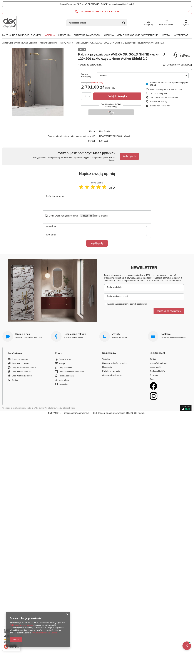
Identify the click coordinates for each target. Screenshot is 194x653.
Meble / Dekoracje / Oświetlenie (137, 35)
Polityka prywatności (111, 371)
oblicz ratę (165, 106)
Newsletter (144, 267)
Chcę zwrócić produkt (21, 372)
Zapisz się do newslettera (169, 311)
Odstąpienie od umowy (112, 375)
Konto (58, 353)
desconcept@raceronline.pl (76, 413)
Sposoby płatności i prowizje (114, 363)
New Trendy (104, 131)
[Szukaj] (123, 22)
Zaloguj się (148, 25)
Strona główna (20, 43)
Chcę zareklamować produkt (24, 367)
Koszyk (62, 363)
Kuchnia (109, 35)
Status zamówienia (20, 359)
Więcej (127, 136)
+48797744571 (54, 413)
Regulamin (107, 367)
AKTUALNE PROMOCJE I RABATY (93, 4)
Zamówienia (15, 353)
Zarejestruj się (65, 359)
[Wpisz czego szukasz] (96, 22)
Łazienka (49, 35)
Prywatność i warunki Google (44, 633)
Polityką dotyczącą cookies (21, 625)
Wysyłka (106, 359)
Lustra (165, 35)
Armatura (64, 35)
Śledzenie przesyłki (20, 363)
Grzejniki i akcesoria (87, 35)
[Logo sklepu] (9, 23)
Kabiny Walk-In (66, 43)
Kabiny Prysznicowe (48, 43)
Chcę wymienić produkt (22, 376)
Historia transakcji (66, 376)
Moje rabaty (64, 380)
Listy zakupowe (166, 25)
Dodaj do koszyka (117, 96)
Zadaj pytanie (129, 156)
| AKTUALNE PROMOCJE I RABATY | (21, 35)
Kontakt (15, 380)
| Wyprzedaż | (181, 35)
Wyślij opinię (97, 243)
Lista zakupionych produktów (71, 372)
